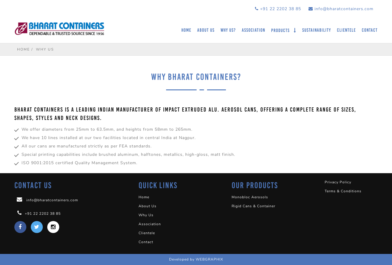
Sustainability (316, 30)
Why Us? (228, 30)
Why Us (146, 215)
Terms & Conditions (343, 191)
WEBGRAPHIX (209, 259)
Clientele (346, 30)
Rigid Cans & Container (253, 206)
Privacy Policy (338, 182)
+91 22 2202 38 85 (278, 9)
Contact (370, 30)
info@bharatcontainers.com (341, 9)
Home (186, 30)
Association (253, 30)
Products (281, 30)
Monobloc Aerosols (250, 197)
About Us (206, 30)
